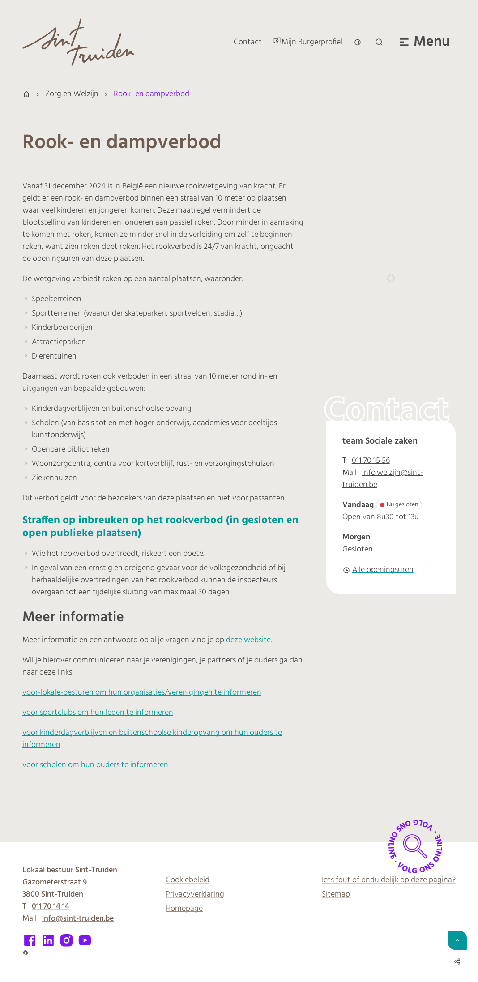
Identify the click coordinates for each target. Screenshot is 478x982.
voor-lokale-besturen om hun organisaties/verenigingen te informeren (141, 692)
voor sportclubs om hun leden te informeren (97, 713)
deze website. (249, 640)
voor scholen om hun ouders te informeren (95, 765)
